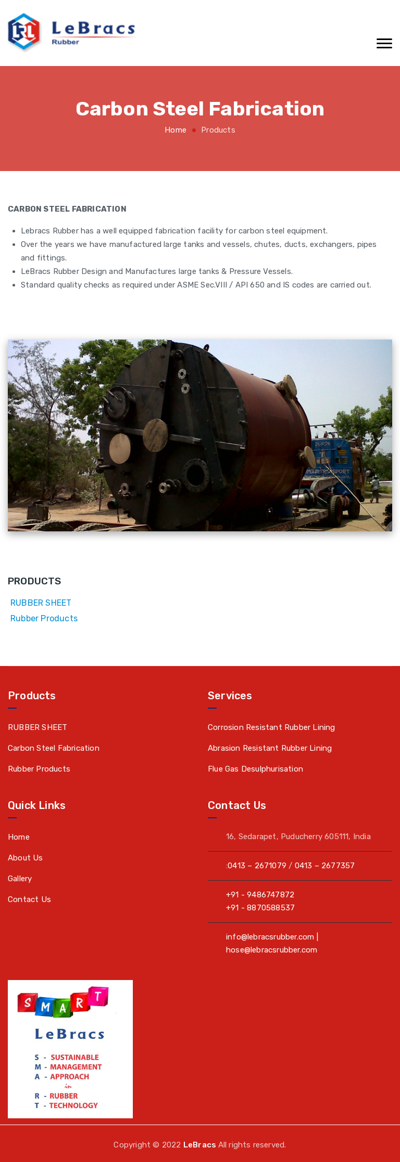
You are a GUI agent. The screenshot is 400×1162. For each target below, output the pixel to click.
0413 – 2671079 (257, 865)
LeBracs (200, 1145)
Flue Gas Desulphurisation (255, 769)
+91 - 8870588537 (260, 907)
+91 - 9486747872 (260, 894)
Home (175, 130)
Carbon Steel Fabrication (53, 748)
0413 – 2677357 (325, 865)
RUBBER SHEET (40, 603)
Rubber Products (44, 618)
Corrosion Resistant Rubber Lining (271, 727)
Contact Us (29, 899)
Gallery (20, 878)
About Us (25, 858)
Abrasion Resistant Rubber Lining (270, 748)
